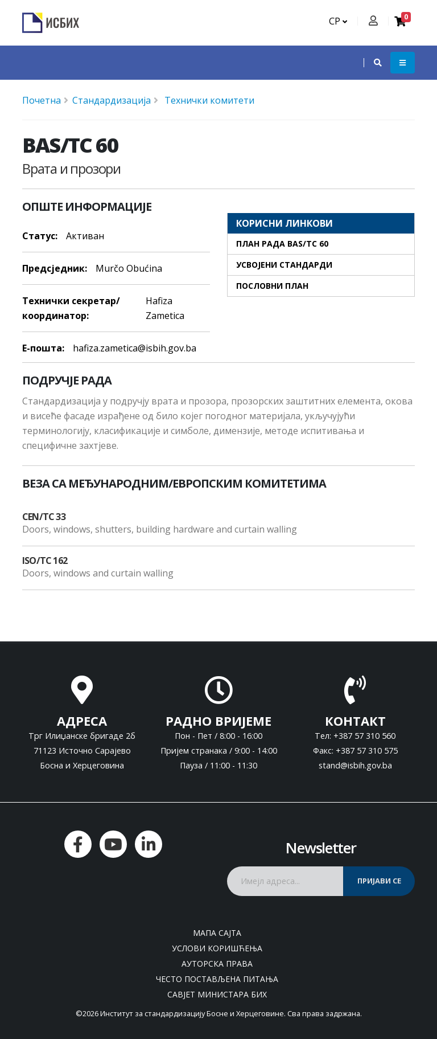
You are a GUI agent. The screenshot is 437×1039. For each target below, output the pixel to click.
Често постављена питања (217, 978)
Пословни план (272, 285)
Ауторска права (217, 963)
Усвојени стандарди (284, 264)
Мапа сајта (217, 932)
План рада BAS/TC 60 (282, 243)
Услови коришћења (217, 948)
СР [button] (338, 21)
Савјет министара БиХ (217, 994)
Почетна (41, 100)
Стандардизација (111, 100)
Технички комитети (208, 100)
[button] (372, 62)
